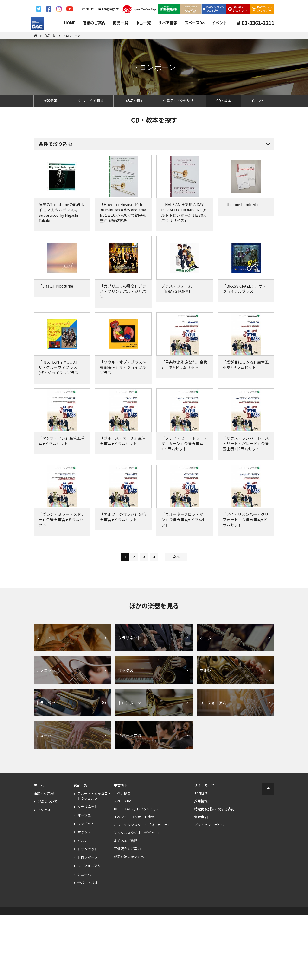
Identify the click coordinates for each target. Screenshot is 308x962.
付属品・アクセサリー (180, 100)
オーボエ (84, 862)
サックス (84, 879)
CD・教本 (223, 100)
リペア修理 (122, 840)
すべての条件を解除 (135, 177)
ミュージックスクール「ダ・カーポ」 (142, 872)
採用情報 (201, 848)
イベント (219, 23)
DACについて (47, 848)
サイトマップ (204, 832)
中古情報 (120, 832)
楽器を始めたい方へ (129, 903)
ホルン (82, 887)
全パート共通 (87, 929)
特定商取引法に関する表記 (214, 856)
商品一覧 (120, 23)
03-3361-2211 (254, 22)
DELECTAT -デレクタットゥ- (136, 856)
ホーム (39, 832)
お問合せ (201, 840)
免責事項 (201, 864)
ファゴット (85, 870)
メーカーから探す (90, 100)
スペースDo (195, 23)
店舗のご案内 (94, 23)
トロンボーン (87, 904)
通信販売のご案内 (127, 895)
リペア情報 (167, 23)
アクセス (44, 857)
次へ (176, 604)
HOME (69, 23)
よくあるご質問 (125, 887)
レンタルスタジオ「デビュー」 (137, 879)
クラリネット (87, 853)
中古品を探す (133, 100)
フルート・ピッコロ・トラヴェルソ (94, 843)
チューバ (84, 921)
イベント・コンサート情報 (134, 864)
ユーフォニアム (89, 912)
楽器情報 (50, 100)
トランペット (87, 896)
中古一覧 (143, 23)
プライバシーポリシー (211, 872)
